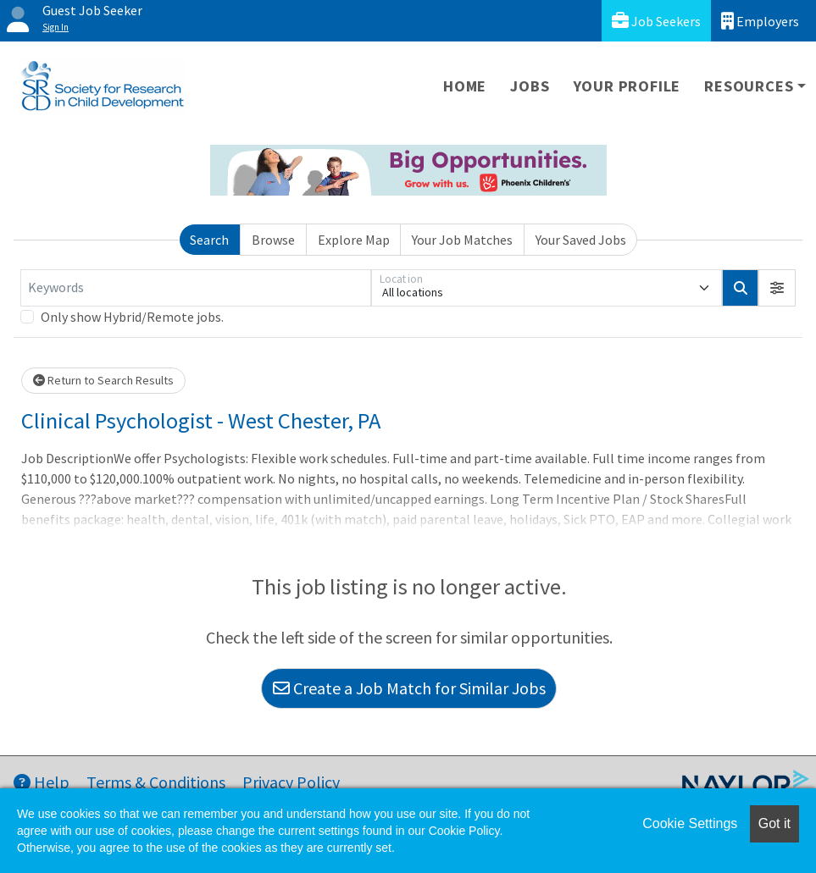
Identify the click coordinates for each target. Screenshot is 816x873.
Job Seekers (656, 20)
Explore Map (354, 239)
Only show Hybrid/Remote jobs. (132, 316)
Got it (774, 823)
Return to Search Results (103, 380)
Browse (273, 239)
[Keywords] (195, 288)
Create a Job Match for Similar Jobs (409, 688)
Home (464, 86)
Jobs (529, 86)
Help (41, 782)
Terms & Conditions (155, 782)
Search (209, 239)
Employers (760, 20)
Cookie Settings (689, 823)
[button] (777, 288)
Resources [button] (748, 86)
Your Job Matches (462, 239)
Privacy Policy (291, 782)
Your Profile (627, 86)
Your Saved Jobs (581, 239)
